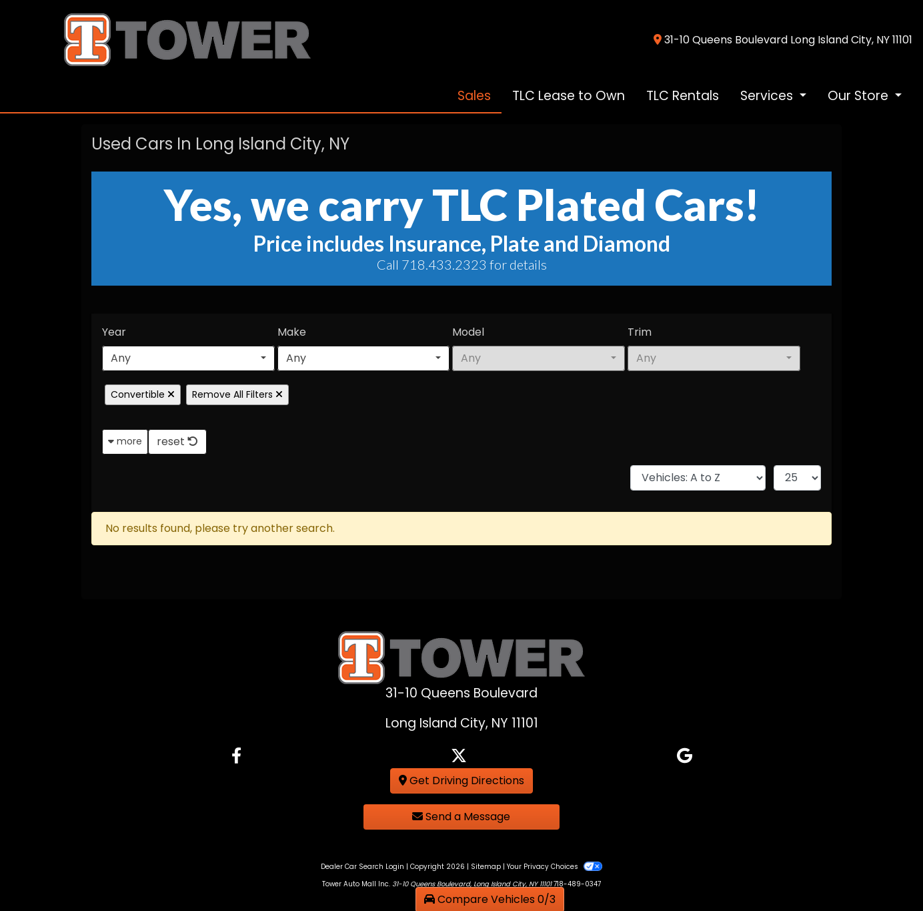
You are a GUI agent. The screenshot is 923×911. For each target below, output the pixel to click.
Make (291, 332)
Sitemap (486, 867)
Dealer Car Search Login (362, 867)
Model (468, 332)
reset (177, 441)
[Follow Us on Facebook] (236, 756)
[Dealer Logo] (162, 39)
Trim (640, 332)
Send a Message (461, 816)
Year (114, 332)
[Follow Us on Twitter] (459, 756)
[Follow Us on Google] (684, 756)
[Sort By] (698, 478)
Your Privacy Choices (554, 867)
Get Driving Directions (461, 780)
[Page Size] (797, 478)
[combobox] (188, 358)
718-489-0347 (577, 884)
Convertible (143, 394)
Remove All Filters (237, 394)
